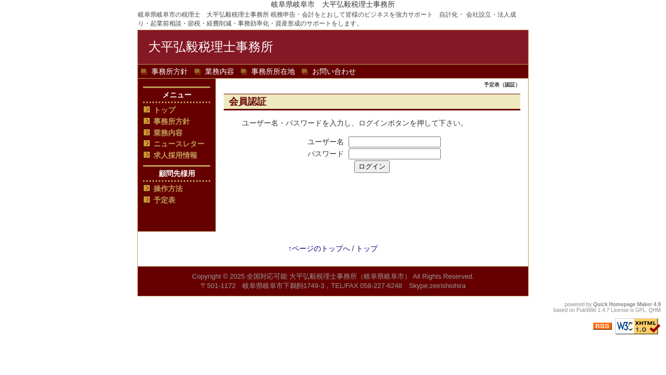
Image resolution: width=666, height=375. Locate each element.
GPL (640, 310)
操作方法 (168, 188)
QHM (655, 310)
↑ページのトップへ (319, 248)
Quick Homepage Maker (622, 304)
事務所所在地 (273, 71)
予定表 (164, 200)
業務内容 (219, 71)
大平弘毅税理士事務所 (210, 47)
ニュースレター (178, 144)
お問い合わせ (334, 71)
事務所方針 (169, 71)
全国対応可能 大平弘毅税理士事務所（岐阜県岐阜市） (329, 276)
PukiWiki (586, 310)
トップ (164, 110)
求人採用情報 (175, 155)
